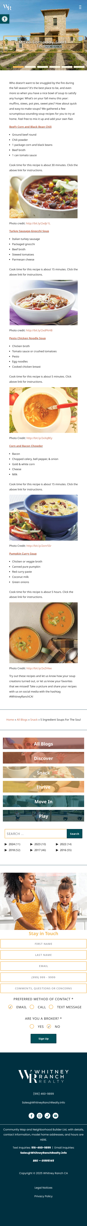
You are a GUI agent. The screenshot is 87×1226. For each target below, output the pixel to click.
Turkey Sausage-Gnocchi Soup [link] (29, 231)
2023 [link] (37, 844)
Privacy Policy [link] (43, 1196)
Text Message (65, 1007)
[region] (43, 35)
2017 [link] (37, 850)
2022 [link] (63, 844)
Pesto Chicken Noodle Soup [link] (27, 338)
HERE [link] (43, 1140)
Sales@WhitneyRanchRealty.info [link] (43, 1103)
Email (17, 1007)
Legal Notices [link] (43, 1188)
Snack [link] (34, 720)
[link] (4, 19)
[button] (18, 67)
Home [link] (10, 720)
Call (38, 1007)
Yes (37, 1026)
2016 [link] (63, 850)
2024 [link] (12, 844)
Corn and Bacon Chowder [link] (26, 446)
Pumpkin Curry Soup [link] (23, 553)
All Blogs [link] (22, 720)
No (53, 1026)
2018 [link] (12, 850)
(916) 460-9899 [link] (43, 1094)
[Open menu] (81, 7)
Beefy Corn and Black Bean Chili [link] (30, 127)
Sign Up (43, 1038)
